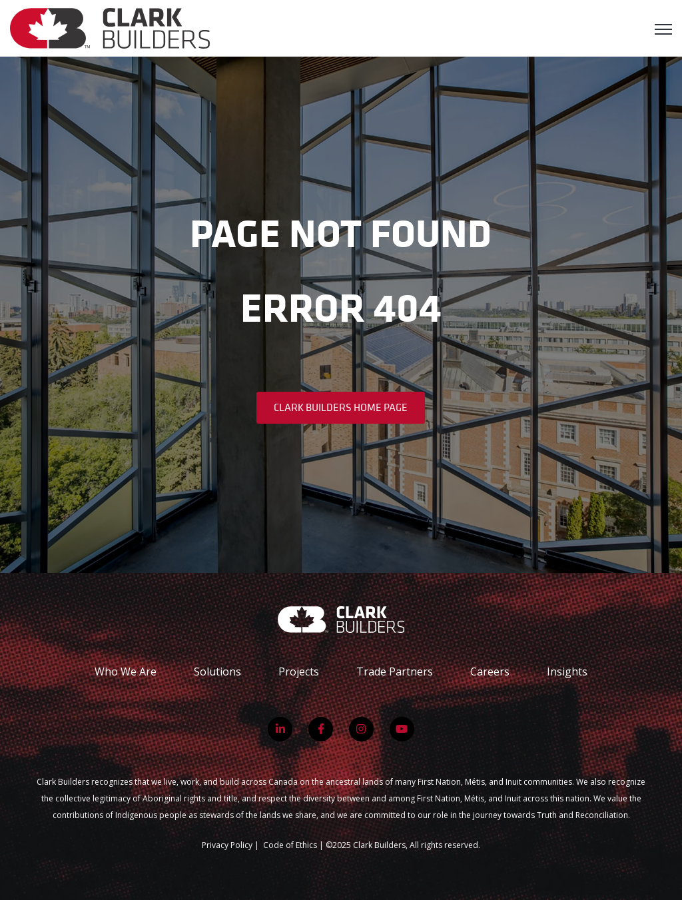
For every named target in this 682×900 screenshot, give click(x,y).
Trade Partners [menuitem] (394, 671)
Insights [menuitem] (567, 671)
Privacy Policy (227, 845)
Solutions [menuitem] (217, 671)
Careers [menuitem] (490, 671)
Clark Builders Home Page (341, 407)
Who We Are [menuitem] (126, 671)
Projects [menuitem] (298, 671)
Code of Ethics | (294, 845)
